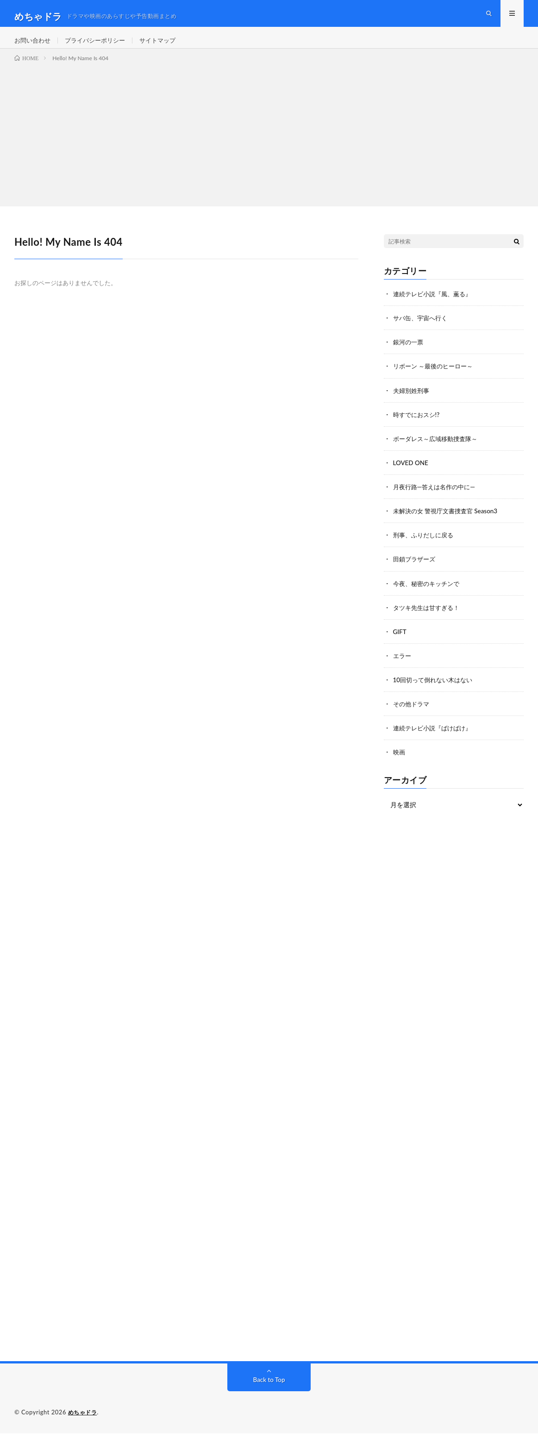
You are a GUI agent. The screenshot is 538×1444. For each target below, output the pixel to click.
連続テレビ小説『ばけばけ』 (435, 739)
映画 (399, 763)
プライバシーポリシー (100, 46)
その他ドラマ (412, 715)
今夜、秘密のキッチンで (428, 594)
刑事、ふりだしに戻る (425, 546)
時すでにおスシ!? (418, 426)
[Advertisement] (269, 144)
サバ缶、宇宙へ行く (422, 330)
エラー (403, 667)
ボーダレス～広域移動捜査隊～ (438, 450)
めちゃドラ (84, 1423)
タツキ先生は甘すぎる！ (428, 618)
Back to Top (269, 1390)
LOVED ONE (411, 474)
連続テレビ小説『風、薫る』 (435, 306)
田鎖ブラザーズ (415, 570)
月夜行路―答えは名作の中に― (437, 498)
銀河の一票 (409, 354)
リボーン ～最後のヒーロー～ (436, 378)
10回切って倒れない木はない (435, 691)
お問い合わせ (33, 46)
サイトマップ (166, 46)
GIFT (400, 643)
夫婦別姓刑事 (412, 402)
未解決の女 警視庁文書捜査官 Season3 (449, 522)
